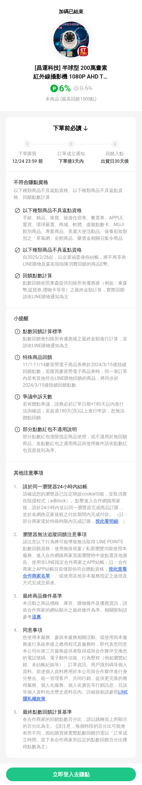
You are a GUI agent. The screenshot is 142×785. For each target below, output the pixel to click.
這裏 (36, 617)
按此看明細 (106, 521)
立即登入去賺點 (71, 774)
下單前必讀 (67, 128)
